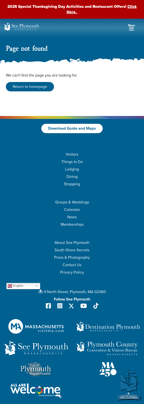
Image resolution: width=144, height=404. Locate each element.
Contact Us (72, 265)
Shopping (72, 184)
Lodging (72, 169)
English (15, 286)
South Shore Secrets (72, 250)
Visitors (72, 154)
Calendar (72, 209)
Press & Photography (72, 257)
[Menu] (131, 27)
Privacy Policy (72, 272)
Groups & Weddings (72, 202)
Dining (72, 176)
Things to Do (72, 162)
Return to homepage (30, 86)
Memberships (72, 224)
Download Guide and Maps (72, 128)
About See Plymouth (72, 242)
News (72, 217)
